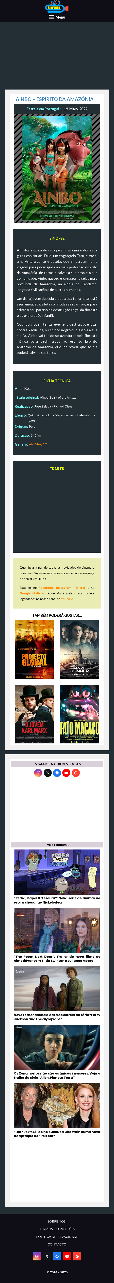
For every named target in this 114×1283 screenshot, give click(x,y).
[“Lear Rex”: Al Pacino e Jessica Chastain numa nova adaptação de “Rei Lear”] (57, 1110)
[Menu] (57, 17)
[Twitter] (48, 773)
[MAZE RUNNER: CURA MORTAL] (79, 649)
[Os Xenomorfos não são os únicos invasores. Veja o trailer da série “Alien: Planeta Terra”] (57, 1052)
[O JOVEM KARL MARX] (34, 714)
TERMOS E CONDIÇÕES (57, 1229)
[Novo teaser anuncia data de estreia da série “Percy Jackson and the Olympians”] (57, 993)
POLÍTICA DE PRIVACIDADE (57, 1236)
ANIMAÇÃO (38, 444)
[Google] (76, 773)
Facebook (46, 587)
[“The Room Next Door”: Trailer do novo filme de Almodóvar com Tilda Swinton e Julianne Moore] (57, 935)
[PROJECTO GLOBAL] (34, 649)
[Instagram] (38, 773)
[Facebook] (57, 773)
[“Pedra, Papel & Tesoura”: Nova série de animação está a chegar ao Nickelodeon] (57, 877)
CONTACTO (57, 1244)
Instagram (64, 587)
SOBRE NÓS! (57, 1221)
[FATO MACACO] (79, 714)
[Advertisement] (57, 57)
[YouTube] (66, 773)
